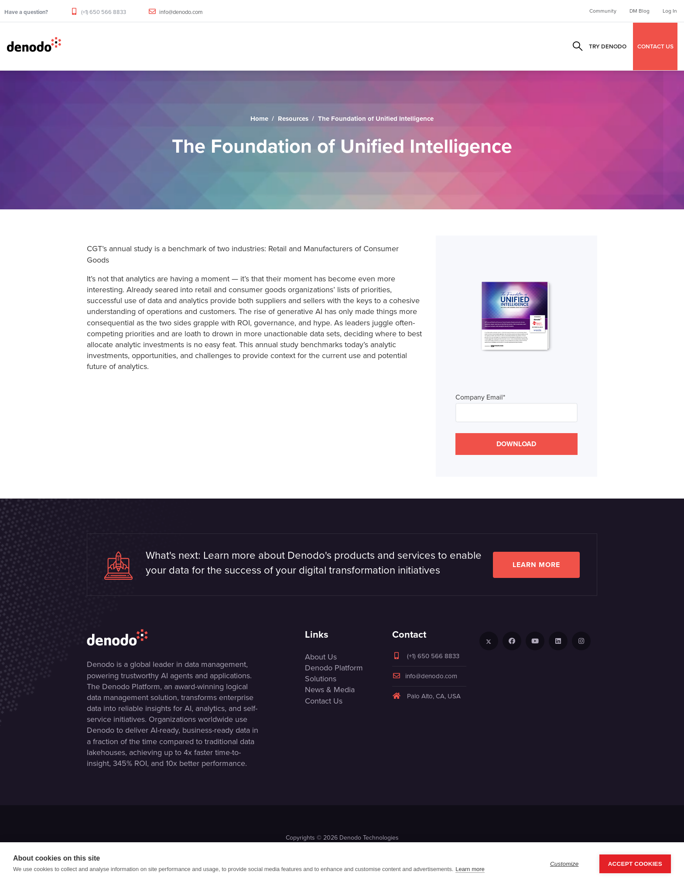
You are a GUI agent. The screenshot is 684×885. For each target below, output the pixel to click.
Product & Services (170, 46)
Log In (670, 11)
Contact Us (323, 701)
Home (259, 118)
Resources (293, 118)
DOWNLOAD (516, 444)
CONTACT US (655, 46)
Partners (276, 46)
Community (602, 11)
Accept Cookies (635, 868)
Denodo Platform (334, 667)
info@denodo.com (181, 12)
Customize (564, 868)
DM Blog (639, 11)
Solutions (231, 46)
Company (395, 46)
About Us (321, 657)
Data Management (97, 46)
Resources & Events (336, 46)
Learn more (536, 565)
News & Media (330, 689)
